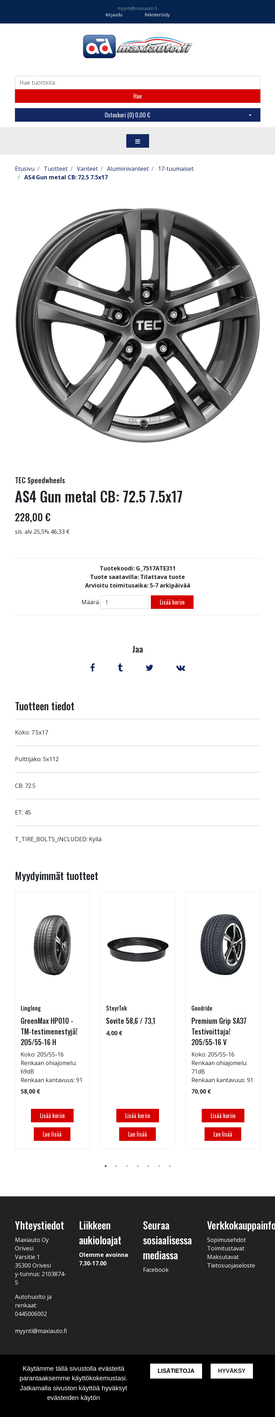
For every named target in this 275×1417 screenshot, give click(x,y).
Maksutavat (223, 1257)
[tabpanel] (52, 1020)
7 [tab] (169, 1166)
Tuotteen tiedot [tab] (44, 706)
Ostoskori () (127, 115)
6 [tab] (159, 1166)
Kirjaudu (114, 15)
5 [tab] (148, 1166)
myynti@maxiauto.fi (137, 8)
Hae (137, 96)
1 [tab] (105, 1166)
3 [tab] (127, 1166)
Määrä (90, 602)
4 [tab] (137, 1166)
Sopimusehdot (226, 1240)
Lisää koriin (172, 602)
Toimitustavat (225, 1248)
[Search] (137, 82)
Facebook (156, 1270)
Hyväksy (231, 1371)
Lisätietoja (176, 1371)
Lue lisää (52, 1134)
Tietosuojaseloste (231, 1265)
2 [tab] (116, 1166)
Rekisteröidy (157, 15)
